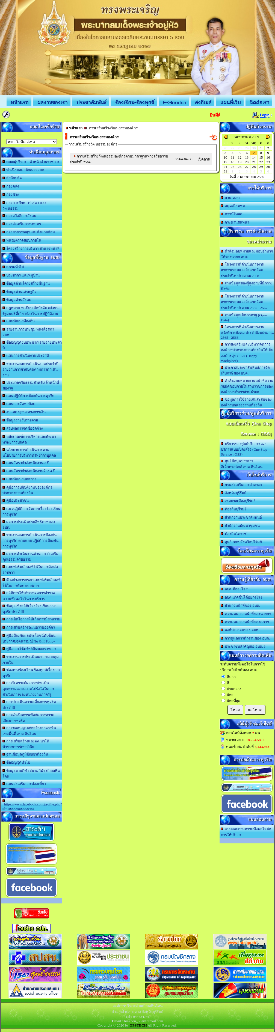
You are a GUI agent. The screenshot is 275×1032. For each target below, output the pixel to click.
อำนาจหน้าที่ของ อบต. (240, 605)
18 (232, 162)
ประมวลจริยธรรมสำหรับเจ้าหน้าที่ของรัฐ (30, 385)
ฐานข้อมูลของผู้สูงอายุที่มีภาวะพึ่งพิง (247, 286)
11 (232, 157)
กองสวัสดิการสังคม (19, 216)
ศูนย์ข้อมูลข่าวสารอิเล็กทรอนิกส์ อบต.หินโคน (242, 464)
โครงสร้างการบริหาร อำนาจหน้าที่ (31, 248)
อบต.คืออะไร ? (234, 589)
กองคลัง (10, 186)
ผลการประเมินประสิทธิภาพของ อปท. (28, 525)
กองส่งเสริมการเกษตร (21, 224)
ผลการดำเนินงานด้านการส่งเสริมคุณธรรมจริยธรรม (30, 556)
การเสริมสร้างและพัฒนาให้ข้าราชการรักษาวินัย (25, 744)
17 (225, 162)
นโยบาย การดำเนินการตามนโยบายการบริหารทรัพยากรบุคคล (29, 452)
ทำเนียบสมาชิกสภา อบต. (23, 170)
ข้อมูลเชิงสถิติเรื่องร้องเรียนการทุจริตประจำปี (29, 609)
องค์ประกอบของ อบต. (240, 630)
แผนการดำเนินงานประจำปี (25, 355)
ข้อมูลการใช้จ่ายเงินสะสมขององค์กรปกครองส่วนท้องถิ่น (246, 402)
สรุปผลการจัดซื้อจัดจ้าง (22, 428)
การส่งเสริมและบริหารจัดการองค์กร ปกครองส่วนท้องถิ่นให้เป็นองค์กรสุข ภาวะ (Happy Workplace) (247, 352)
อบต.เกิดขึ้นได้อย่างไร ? (241, 597)
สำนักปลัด (12, 178)
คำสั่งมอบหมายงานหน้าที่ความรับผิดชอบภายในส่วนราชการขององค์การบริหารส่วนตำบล (247, 386)
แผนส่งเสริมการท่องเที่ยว (24, 784)
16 (268, 157)
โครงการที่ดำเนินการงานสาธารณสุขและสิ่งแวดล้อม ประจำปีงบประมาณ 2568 (243, 270)
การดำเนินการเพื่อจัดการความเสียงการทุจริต (28, 718)
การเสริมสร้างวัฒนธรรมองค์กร (28, 627)
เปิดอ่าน (204, 159)
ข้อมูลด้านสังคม (17, 300)
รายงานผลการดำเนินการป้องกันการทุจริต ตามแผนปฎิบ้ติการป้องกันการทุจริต (30, 540)
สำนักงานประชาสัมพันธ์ (241, 517)
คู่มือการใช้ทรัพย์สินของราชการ (29, 649)
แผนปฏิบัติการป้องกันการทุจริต (28, 396)
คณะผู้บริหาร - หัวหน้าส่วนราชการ (31, 162)
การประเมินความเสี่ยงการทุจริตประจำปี (29, 705)
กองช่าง (10, 194)
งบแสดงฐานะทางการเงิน (24, 412)
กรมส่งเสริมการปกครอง (241, 485)
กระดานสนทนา (235, 222)
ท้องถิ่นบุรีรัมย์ (234, 509)
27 (247, 167)
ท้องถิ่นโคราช (234, 534)
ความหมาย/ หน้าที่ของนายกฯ (246, 614)
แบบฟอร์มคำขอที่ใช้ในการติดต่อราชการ (30, 570)
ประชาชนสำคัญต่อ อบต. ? (243, 646)
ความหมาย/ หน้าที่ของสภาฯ (245, 622)
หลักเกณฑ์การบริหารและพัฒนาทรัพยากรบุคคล (29, 439)
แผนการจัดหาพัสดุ (19, 404)
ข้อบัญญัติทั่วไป (16, 762)
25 (232, 167)
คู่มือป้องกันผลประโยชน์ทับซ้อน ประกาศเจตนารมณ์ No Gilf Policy (29, 638)
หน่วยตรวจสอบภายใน (22, 240)
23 (268, 162)
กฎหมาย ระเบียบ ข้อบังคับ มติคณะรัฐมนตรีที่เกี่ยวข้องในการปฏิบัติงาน (31, 311)
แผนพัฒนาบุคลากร (19, 479)
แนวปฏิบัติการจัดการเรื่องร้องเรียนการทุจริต (31, 511)
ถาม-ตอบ (230, 198)
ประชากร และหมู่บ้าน (21, 275)
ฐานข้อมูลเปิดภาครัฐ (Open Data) (244, 317)
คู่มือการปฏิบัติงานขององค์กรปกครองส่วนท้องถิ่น (27, 490)
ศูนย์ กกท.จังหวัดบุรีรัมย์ (241, 542)
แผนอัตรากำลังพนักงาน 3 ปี (25, 463)
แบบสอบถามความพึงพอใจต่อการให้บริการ (246, 832)
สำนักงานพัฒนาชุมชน (240, 526)
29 (261, 167)
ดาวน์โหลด (232, 214)
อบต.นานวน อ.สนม (31, 141)
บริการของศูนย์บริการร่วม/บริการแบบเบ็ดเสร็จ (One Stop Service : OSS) (244, 449)
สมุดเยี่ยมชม (233, 206)
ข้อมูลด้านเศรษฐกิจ (19, 292)
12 (239, 157)
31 (225, 171)
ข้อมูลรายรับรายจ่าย (20, 420)
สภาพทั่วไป (13, 267)
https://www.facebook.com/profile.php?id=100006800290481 (32, 805)
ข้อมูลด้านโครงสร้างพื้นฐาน (26, 283)
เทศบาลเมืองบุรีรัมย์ (238, 501)
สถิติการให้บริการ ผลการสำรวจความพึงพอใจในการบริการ (28, 596)
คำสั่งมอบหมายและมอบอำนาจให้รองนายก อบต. (247, 254)
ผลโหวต (255, 710)
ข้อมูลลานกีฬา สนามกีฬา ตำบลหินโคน (31, 773)
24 (225, 167)
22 (261, 162)
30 (268, 167)
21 (254, 162)
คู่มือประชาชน (15, 500)
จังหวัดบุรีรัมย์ (234, 493)
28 (254, 167)
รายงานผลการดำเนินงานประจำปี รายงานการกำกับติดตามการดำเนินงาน (30, 369)
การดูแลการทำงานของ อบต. (245, 638)
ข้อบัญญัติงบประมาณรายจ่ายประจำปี (32, 345)
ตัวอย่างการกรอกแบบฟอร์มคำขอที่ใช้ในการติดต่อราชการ (31, 583)
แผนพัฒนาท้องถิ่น (18, 321)
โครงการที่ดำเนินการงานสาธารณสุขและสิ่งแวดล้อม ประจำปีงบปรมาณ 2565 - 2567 (244, 302)
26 (239, 167)
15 (261, 157)
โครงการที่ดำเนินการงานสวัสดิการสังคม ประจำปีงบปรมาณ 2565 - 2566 (247, 332)
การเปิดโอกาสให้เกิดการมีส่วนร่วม (31, 619)
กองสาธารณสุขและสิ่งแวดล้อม (28, 232)
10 (225, 157)
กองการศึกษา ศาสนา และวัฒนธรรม (24, 205)
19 (239, 162)
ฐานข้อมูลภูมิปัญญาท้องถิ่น (25, 754)
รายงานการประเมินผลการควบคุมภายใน (30, 660)
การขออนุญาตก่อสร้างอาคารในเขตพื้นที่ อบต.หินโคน (29, 731)
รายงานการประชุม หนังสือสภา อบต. (28, 332)
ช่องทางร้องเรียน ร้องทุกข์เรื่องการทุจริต (31, 673)
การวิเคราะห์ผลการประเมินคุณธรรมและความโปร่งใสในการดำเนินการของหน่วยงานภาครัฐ (28, 689)
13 (247, 157)
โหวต (235, 710)
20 (247, 162)
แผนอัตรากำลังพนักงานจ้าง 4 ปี (28, 471)
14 (254, 157)
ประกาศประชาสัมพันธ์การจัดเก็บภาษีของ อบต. (245, 370)
